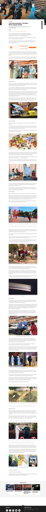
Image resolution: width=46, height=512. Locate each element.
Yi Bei (10, 29)
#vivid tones (17, 31)
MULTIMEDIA (10, 21)
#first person (25, 31)
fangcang (19, 34)
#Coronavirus (21, 31)
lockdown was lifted (22, 451)
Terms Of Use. (26, 48)
